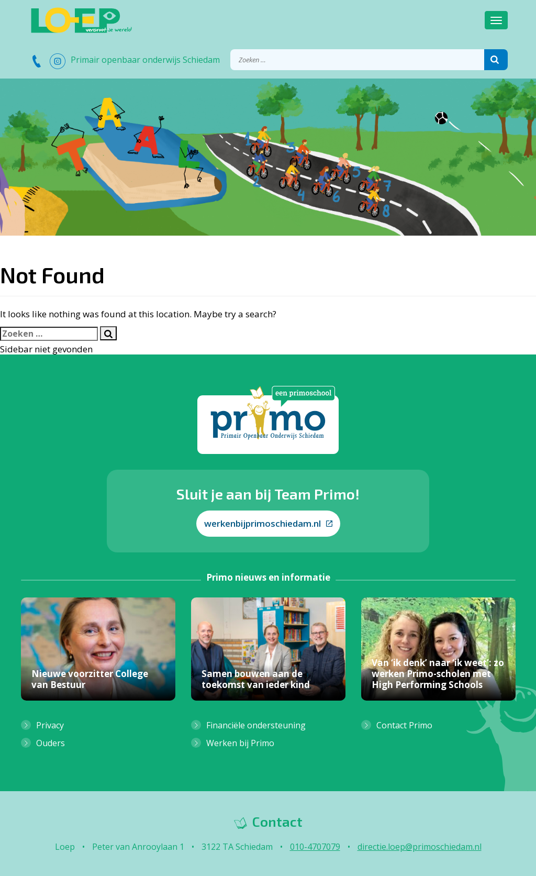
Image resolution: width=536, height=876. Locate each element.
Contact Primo (404, 725)
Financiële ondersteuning (256, 725)
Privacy (50, 725)
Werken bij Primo (240, 743)
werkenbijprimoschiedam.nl (268, 523)
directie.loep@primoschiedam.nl (420, 846)
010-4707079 (315, 846)
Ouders (50, 743)
